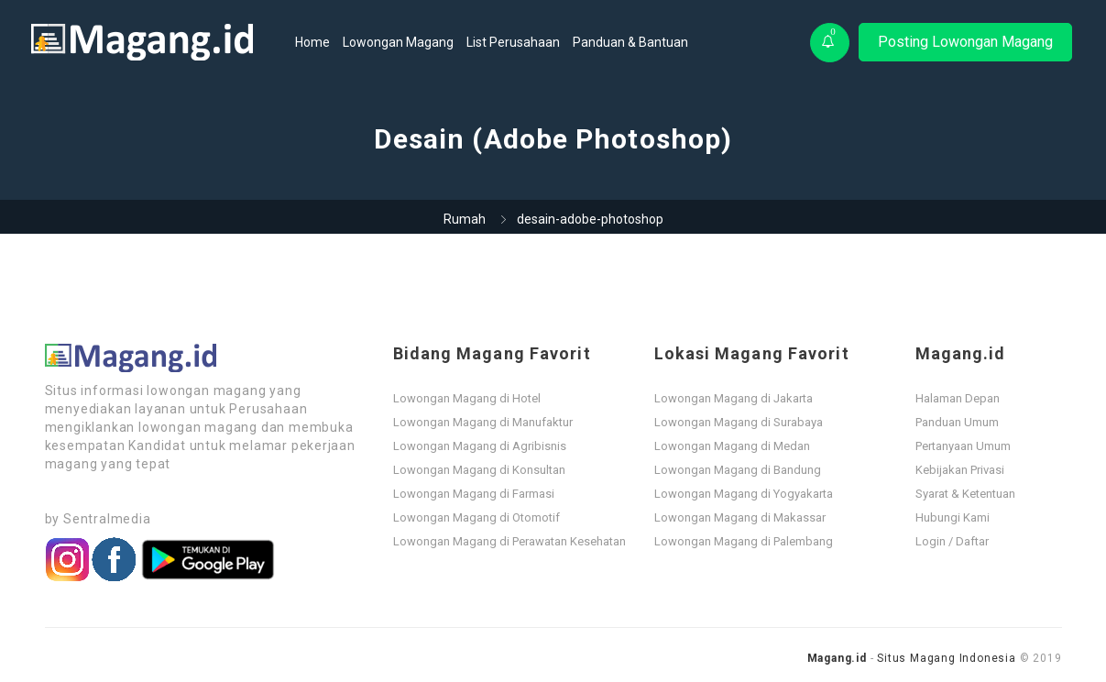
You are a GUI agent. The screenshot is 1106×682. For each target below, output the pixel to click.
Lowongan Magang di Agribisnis (479, 446)
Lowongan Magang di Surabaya (738, 422)
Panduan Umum (957, 422)
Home (312, 42)
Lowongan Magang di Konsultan (479, 470)
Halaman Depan (957, 398)
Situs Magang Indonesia (946, 658)
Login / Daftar (952, 541)
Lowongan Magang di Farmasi (473, 493)
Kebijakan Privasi (959, 470)
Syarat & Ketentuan (965, 493)
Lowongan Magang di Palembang (743, 541)
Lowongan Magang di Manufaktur (483, 422)
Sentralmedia (107, 519)
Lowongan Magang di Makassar (740, 517)
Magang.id (837, 658)
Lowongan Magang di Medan (732, 446)
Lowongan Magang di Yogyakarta (743, 493)
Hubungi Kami (952, 517)
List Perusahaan (513, 42)
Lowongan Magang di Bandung (737, 470)
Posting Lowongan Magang (965, 41)
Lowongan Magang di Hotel (467, 398)
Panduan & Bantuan (630, 42)
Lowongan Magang (398, 42)
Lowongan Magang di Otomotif (476, 517)
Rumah (464, 219)
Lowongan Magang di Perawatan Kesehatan (509, 541)
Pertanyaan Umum (963, 446)
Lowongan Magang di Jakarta (733, 398)
